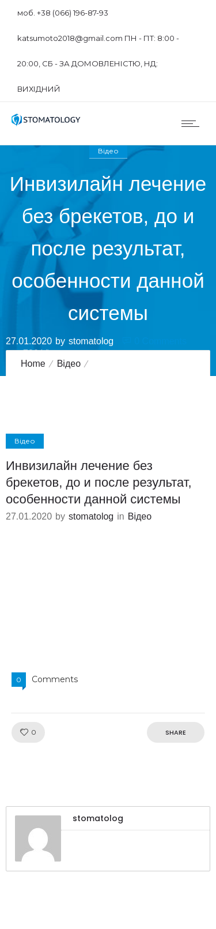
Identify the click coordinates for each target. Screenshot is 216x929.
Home (33, 363)
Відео (69, 363)
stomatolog (91, 340)
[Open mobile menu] (192, 123)
